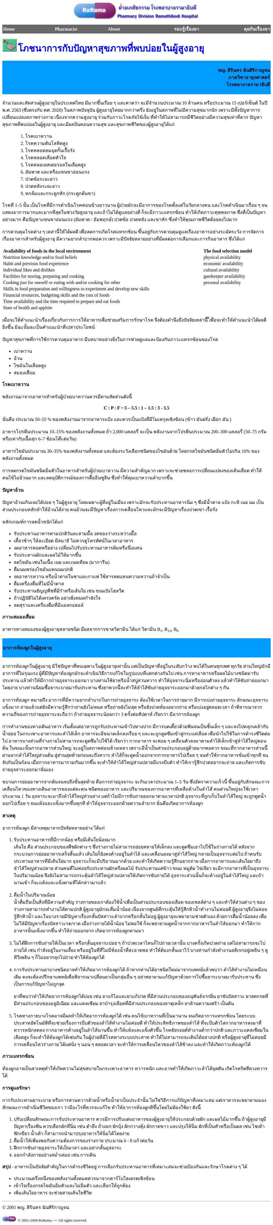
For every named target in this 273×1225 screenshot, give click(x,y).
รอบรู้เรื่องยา (186, 29)
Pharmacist (66, 29)
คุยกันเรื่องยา (257, 29)
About (114, 29)
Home (9, 29)
